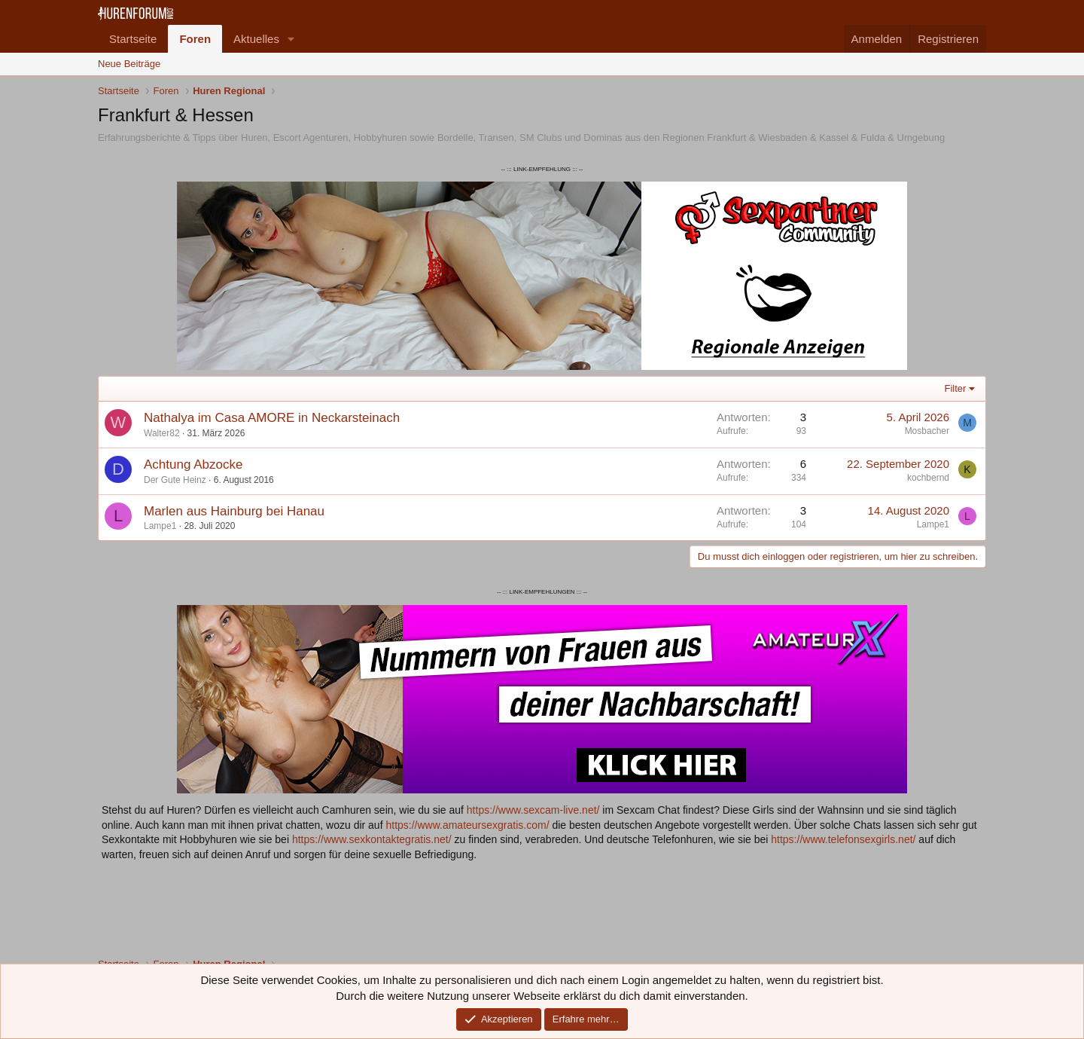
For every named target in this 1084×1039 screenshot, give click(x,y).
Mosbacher (927, 431)
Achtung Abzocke (193, 464)
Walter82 (162, 433)
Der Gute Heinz (175, 480)
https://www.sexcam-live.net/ (533, 810)
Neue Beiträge (129, 63)
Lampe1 (160, 526)
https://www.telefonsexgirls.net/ (843, 839)
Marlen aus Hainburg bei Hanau (234, 511)
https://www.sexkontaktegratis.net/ (372, 839)
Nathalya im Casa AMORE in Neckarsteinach (272, 418)
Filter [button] (956, 388)
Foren (195, 38)
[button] (291, 39)
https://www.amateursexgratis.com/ (467, 825)
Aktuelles (256, 38)
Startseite (133, 38)
